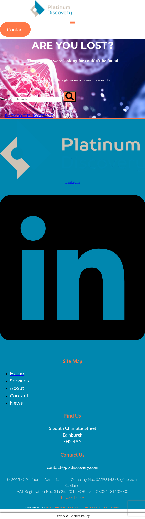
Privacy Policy (72, 497)
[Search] (70, 96)
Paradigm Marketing (63, 507)
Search (5, 99)
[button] (72, 22)
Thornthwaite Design (101, 507)
